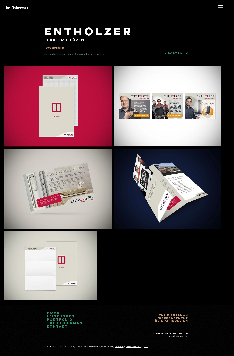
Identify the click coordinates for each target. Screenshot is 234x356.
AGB (146, 347)
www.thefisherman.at (178, 336)
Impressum (119, 347)
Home (53, 313)
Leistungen (61, 316)
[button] (220, 7)
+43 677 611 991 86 (180, 334)
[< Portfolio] (177, 53)
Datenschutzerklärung (134, 347)
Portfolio (60, 319)
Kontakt (57, 326)
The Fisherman (65, 323)
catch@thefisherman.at (161, 334)
